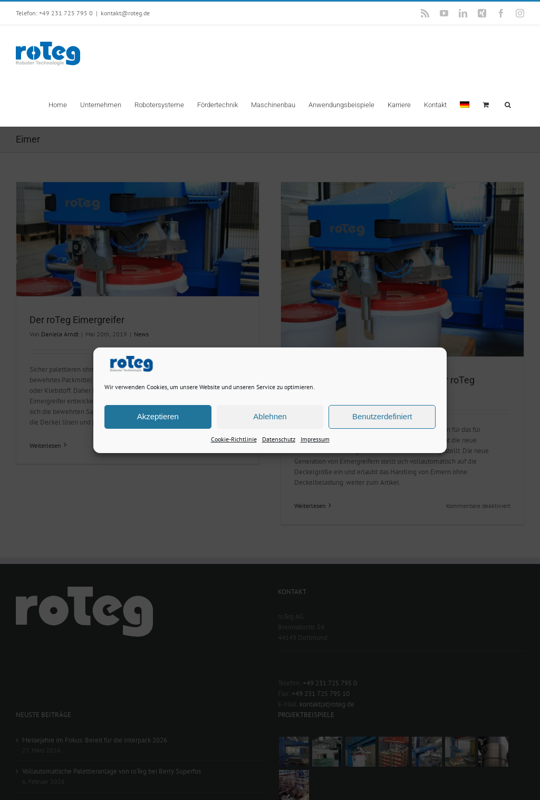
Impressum (315, 439)
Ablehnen (269, 416)
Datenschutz (278, 439)
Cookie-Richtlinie (234, 439)
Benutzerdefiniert (382, 416)
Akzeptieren (158, 416)
